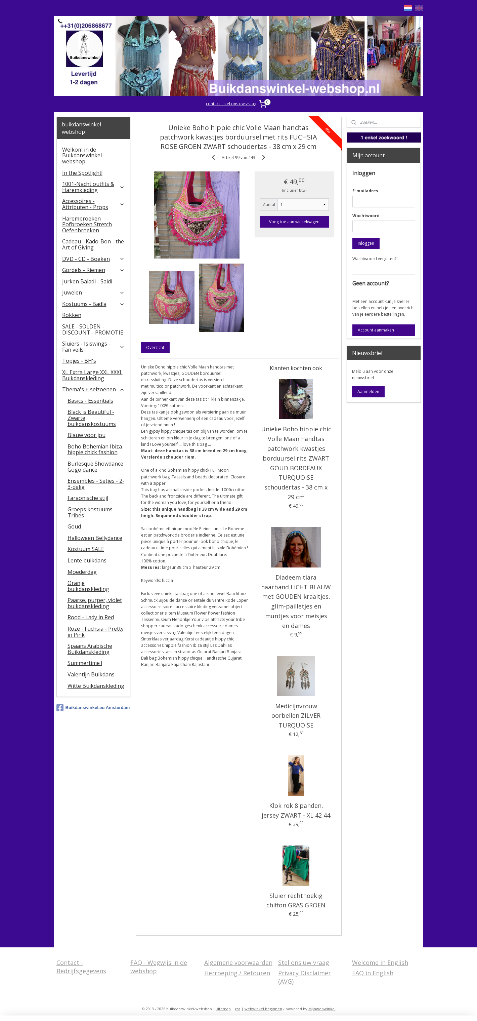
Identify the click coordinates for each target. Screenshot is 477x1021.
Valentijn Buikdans (91, 674)
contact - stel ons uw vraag (231, 104)
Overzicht (155, 347)
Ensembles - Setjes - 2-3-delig (96, 483)
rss (237, 1008)
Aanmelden (368, 391)
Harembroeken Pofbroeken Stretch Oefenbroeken (87, 224)
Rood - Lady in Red (91, 617)
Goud (74, 526)
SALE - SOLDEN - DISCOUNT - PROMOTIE (92, 329)
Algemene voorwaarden (238, 962)
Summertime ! (85, 663)
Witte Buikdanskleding (96, 686)
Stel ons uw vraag (303, 962)
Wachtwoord (366, 216)
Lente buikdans (87, 560)
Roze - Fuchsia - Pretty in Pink (96, 631)
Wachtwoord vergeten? (374, 259)
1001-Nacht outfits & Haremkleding (93, 187)
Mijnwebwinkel (322, 1008)
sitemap (223, 1008)
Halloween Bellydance (95, 538)
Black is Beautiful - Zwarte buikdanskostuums (92, 417)
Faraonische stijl (88, 498)
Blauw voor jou (86, 435)
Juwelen (93, 292)
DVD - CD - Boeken (93, 259)
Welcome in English (380, 962)
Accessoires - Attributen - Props (93, 204)
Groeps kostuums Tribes (90, 512)
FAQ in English (372, 973)
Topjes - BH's (79, 360)
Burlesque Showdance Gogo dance (95, 466)
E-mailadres (365, 191)
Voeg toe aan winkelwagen (294, 222)
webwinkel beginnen (263, 1008)
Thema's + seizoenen (93, 389)
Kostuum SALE (86, 549)
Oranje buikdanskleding (88, 586)
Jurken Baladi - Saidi (87, 281)
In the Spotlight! (82, 172)
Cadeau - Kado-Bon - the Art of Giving (93, 244)
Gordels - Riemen (93, 270)
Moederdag (82, 572)
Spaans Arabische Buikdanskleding (90, 649)
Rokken (71, 315)
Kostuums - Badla (93, 304)
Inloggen (366, 243)
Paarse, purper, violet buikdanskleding (95, 603)
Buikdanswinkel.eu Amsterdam (93, 708)
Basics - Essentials (90, 400)
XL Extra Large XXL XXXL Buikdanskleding (92, 375)
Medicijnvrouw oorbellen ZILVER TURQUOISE (295, 716)
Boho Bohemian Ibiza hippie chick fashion (95, 449)
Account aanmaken (376, 330)
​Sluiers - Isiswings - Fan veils (93, 346)
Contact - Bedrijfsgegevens (81, 966)
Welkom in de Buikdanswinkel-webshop (83, 155)
